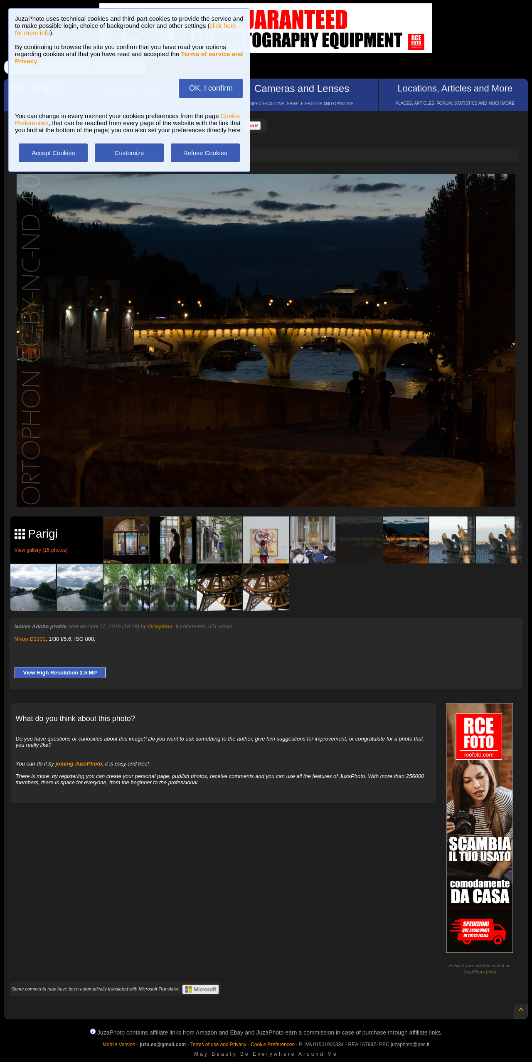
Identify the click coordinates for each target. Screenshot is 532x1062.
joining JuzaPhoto (79, 764)
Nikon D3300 (30, 639)
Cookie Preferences (272, 1044)
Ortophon (160, 626)
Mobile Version (119, 1044)
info (491, 971)
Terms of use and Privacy (218, 1044)
